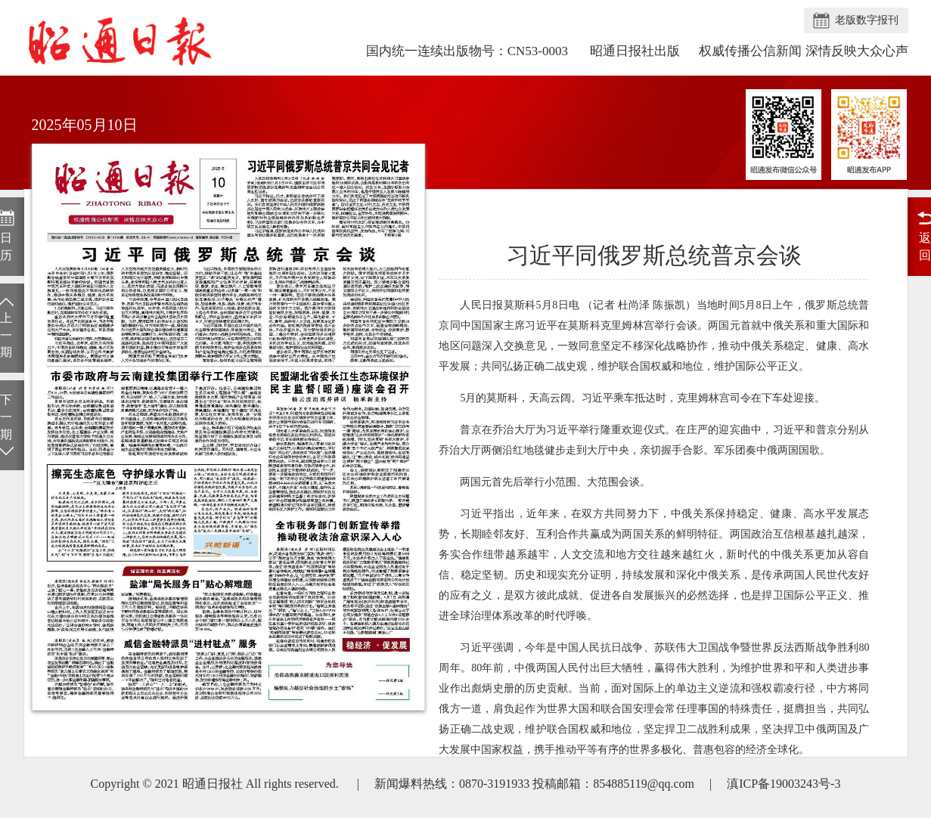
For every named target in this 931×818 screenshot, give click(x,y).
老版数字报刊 (866, 20)
